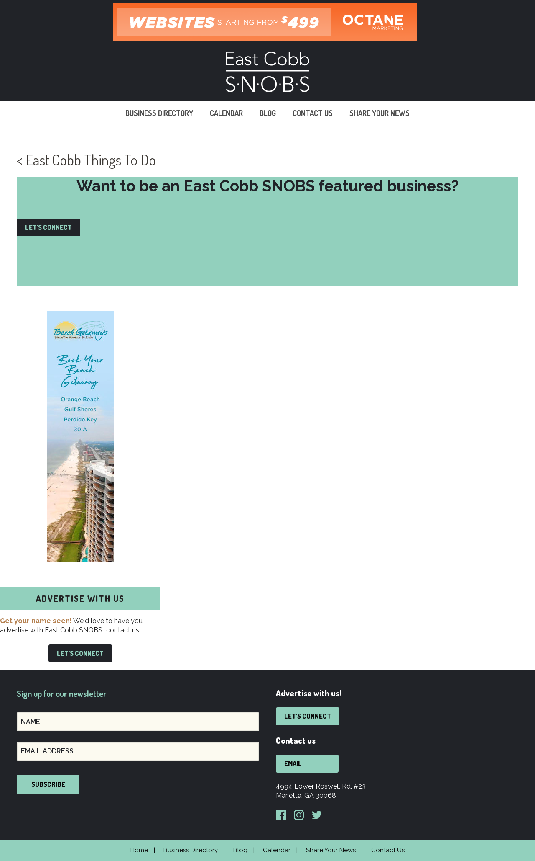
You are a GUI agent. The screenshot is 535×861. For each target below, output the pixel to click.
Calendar (226, 113)
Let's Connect (48, 227)
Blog (268, 113)
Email (293, 763)
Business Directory (159, 113)
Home (139, 850)
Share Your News (379, 113)
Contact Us (313, 113)
